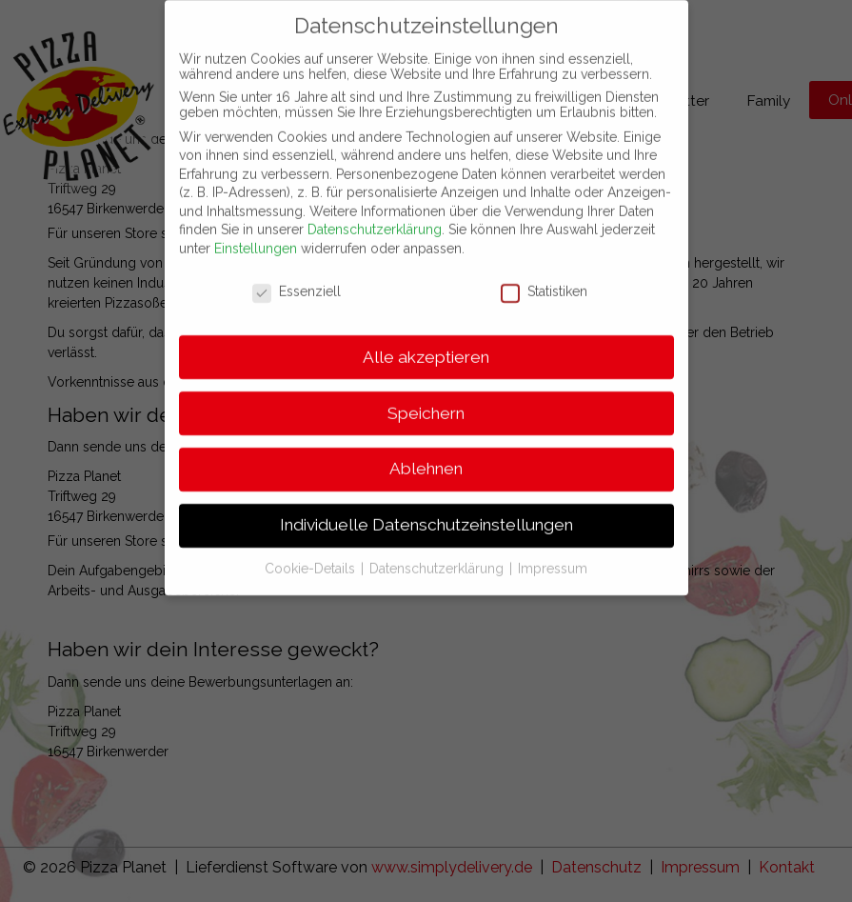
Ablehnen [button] (426, 451)
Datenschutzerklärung (374, 212)
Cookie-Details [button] (312, 551)
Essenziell (296, 274)
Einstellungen (255, 231)
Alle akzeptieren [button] (426, 339)
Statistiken (544, 274)
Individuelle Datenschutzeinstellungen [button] (426, 507)
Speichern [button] (426, 395)
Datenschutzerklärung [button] (438, 551)
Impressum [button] (552, 551)
